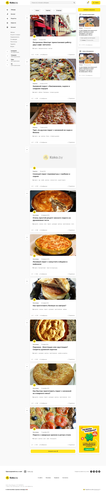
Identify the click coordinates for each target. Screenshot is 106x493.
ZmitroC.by (96, 489)
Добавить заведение (86, 9)
